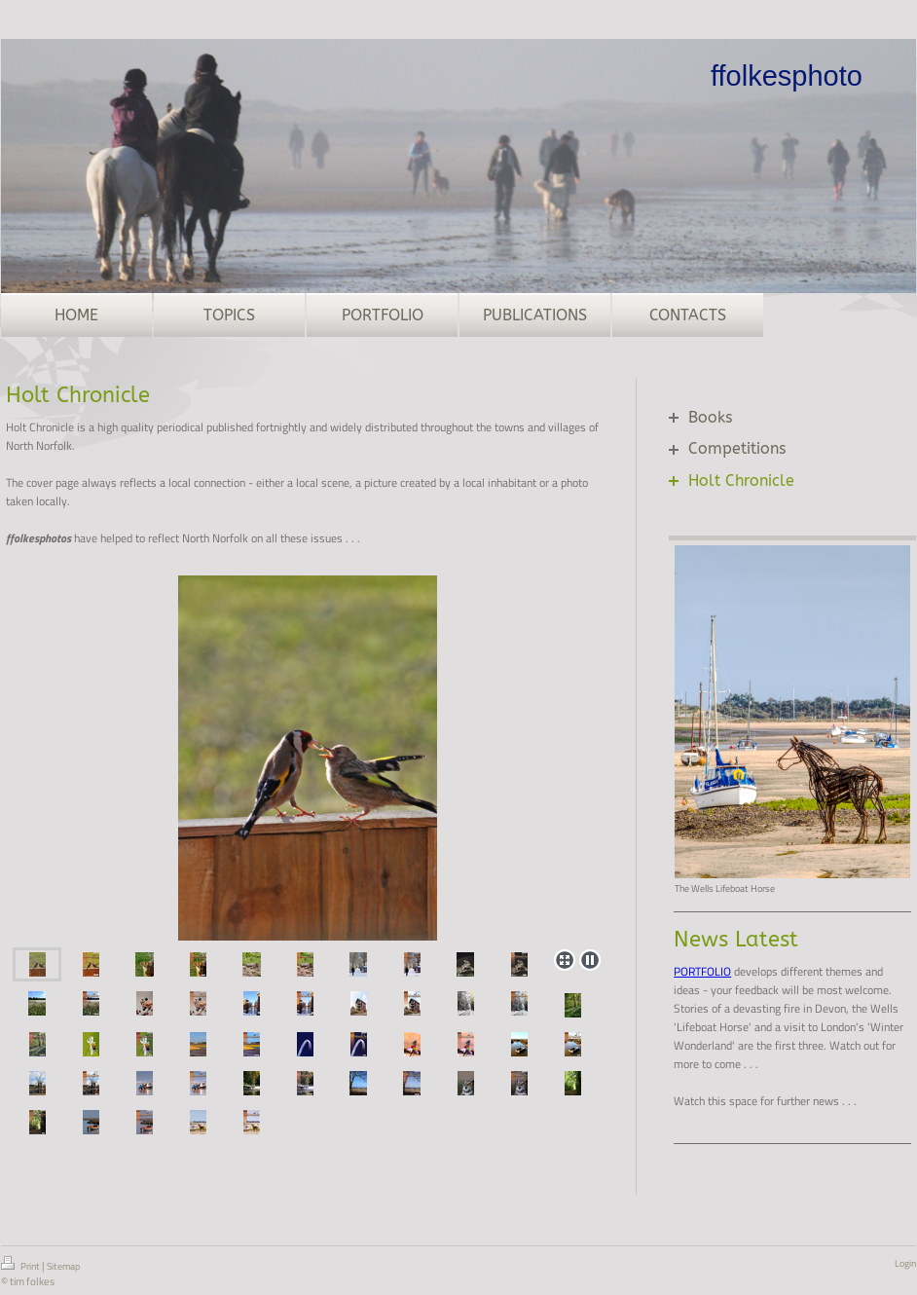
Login (905, 1263)
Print (21, 1265)
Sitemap (63, 1266)
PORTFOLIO (702, 971)
